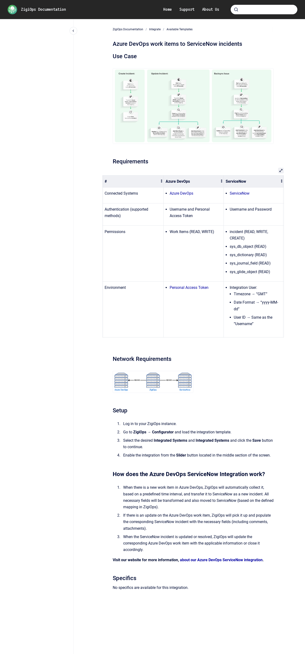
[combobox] (264, 9)
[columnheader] (133, 181)
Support (186, 9)
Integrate (155, 29)
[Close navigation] (73, 31)
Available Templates (180, 29)
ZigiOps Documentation (43, 9)
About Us (210, 9)
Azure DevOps (181, 193)
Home (167, 9)
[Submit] (236, 9)
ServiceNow (239, 193)
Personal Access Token (189, 287)
